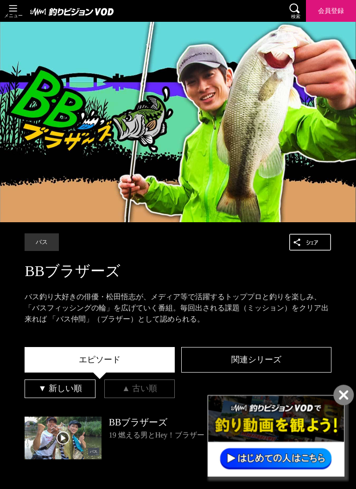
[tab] (99, 360)
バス (42, 242)
